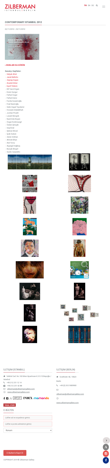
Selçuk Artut (12, 74)
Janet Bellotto (12, 77)
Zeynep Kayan (12, 80)
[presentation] (25, 441)
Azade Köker (12, 83)
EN (89, 5)
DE (93, 5)
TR (85, 5)
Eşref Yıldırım (12, 86)
